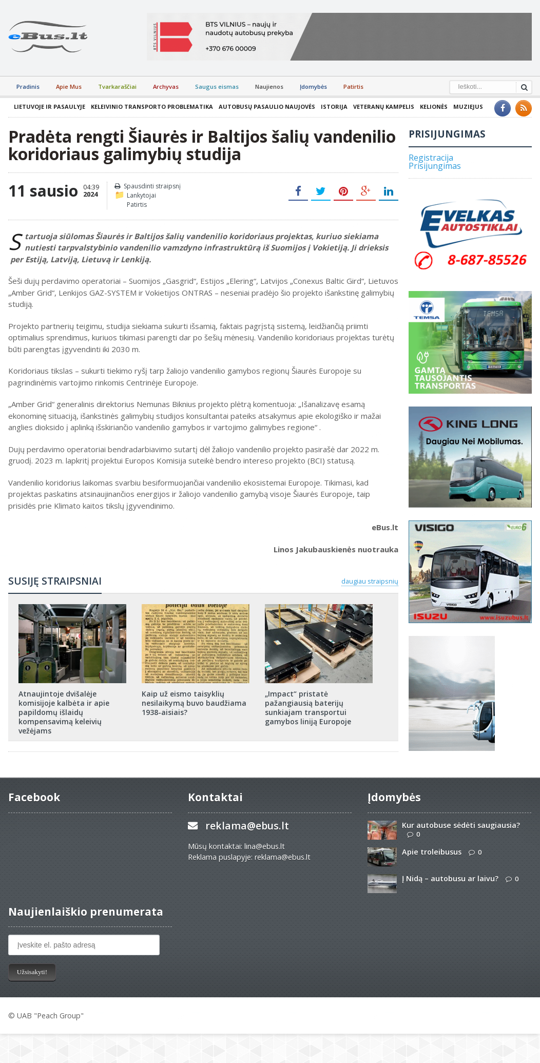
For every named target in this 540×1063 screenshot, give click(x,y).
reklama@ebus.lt (247, 826)
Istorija (334, 106)
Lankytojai (141, 195)
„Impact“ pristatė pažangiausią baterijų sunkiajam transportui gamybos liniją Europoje (308, 708)
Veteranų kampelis (383, 106)
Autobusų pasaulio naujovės (267, 106)
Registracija (431, 157)
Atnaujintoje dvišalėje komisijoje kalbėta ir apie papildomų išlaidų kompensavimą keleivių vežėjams (63, 712)
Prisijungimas (435, 165)
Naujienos (269, 86)
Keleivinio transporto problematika (152, 106)
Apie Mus (69, 86)
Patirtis (353, 86)
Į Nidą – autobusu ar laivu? (450, 878)
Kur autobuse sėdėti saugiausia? (461, 825)
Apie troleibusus (431, 852)
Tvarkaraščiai (117, 86)
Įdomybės (313, 86)
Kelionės (434, 106)
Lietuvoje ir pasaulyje (49, 106)
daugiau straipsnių (369, 581)
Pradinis (28, 86)
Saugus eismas (217, 86)
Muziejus (468, 106)
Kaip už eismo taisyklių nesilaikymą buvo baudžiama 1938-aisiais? (194, 703)
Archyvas (166, 86)
